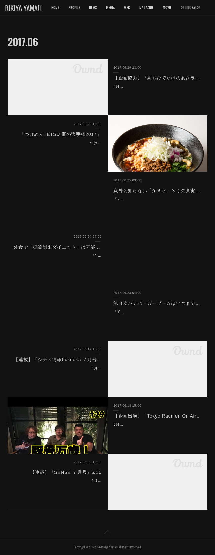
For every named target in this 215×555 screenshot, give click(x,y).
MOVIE (167, 7)
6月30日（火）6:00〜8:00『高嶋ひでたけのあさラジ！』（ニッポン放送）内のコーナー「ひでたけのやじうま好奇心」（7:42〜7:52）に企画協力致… (157, 92)
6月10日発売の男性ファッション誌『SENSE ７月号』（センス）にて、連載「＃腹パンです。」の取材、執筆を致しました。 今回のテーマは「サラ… (58, 487)
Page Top (107, 533)
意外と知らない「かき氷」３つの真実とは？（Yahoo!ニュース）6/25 (157, 190)
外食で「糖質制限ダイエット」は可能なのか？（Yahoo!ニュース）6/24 (58, 247)
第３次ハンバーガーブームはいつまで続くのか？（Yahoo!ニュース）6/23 (157, 303)
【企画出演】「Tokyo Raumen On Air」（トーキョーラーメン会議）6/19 (157, 416)
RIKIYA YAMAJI (23, 7)
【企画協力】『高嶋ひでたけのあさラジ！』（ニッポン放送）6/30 (157, 77)
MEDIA (110, 7)
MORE (185, 7)
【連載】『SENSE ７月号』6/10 (66, 472)
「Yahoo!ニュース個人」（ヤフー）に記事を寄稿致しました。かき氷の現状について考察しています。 (155, 205)
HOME (55, 7)
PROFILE (74, 7)
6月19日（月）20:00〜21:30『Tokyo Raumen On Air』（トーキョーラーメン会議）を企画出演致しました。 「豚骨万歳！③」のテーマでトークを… (156, 430)
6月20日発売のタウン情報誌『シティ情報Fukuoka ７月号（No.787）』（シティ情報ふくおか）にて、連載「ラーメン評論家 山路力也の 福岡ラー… (58, 374)
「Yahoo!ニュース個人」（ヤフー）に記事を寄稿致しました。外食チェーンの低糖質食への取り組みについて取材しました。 (58, 261)
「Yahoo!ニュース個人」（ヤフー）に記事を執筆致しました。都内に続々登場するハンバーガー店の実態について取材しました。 (157, 318)
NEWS (93, 7)
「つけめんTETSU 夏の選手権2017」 (61, 134)
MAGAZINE (146, 7)
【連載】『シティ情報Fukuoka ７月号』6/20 (58, 359)
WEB (127, 7)
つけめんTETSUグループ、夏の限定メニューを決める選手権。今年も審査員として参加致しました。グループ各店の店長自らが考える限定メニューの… (58, 149)
